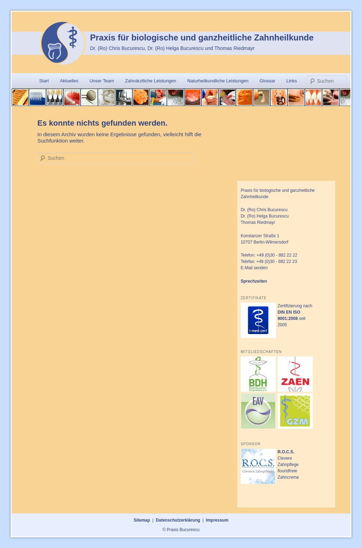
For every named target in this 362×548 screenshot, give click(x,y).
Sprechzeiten (254, 281)
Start (44, 80)
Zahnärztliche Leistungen (150, 80)
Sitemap (142, 520)
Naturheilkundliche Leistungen (217, 80)
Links (291, 80)
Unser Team (102, 80)
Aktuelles (69, 80)
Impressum (217, 520)
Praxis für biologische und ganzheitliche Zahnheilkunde (201, 37)
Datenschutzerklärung (178, 520)
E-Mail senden (254, 267)
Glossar (267, 80)
